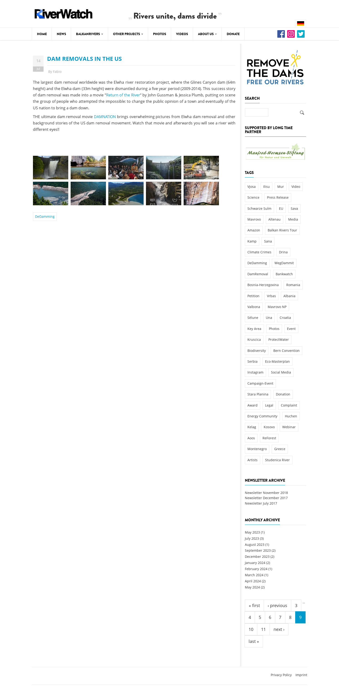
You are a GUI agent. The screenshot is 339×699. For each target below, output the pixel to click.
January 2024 (255, 562)
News (61, 34)
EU (281, 208)
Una (269, 317)
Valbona (253, 306)
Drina (283, 252)
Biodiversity (256, 350)
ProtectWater (278, 339)
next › (279, 629)
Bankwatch (284, 274)
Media (293, 219)
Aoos (251, 438)
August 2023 (254, 544)
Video (295, 186)
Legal (269, 405)
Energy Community (262, 416)
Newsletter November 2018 (266, 492)
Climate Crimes (259, 252)
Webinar (289, 427)
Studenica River (277, 460)
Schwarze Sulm (259, 208)
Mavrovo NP (277, 306)
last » (254, 641)
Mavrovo (254, 219)
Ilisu (266, 186)
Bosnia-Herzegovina (263, 285)
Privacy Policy (281, 675)
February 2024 (256, 569)
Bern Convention (286, 350)
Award (252, 405)
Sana (268, 241)
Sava (294, 208)
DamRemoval (257, 274)
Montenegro (257, 449)
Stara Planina (257, 394)
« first (254, 605)
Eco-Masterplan (277, 361)
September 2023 (258, 550)
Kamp (252, 241)
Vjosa (251, 186)
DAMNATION (105, 116)
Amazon (253, 230)
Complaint (289, 405)
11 (263, 629)
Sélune (252, 317)
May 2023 (252, 532)
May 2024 (252, 587)
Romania (293, 285)
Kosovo (269, 427)
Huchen (291, 416)
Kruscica (254, 339)
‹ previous (277, 605)
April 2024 (253, 581)
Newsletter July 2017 (261, 503)
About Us (207, 34)
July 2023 (252, 538)
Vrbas (271, 296)
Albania (289, 296)
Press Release (278, 197)
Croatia (285, 317)
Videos (182, 34)
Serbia (252, 361)
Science (253, 197)
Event (291, 328)
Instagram (255, 372)
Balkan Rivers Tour (282, 230)
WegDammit (284, 263)
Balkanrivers (89, 34)
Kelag (251, 427)
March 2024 (254, 575)
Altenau (274, 219)
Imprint (301, 675)
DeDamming (45, 216)
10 (251, 629)
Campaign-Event (260, 383)
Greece (279, 449)
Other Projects (128, 34)
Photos (159, 34)
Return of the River (123, 95)
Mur (280, 186)
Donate (233, 34)
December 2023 (257, 556)
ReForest (269, 438)
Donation (283, 394)
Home (42, 34)
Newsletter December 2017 (266, 498)
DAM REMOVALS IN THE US (84, 58)
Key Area (254, 328)
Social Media (281, 372)
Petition (253, 296)
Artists (252, 460)
